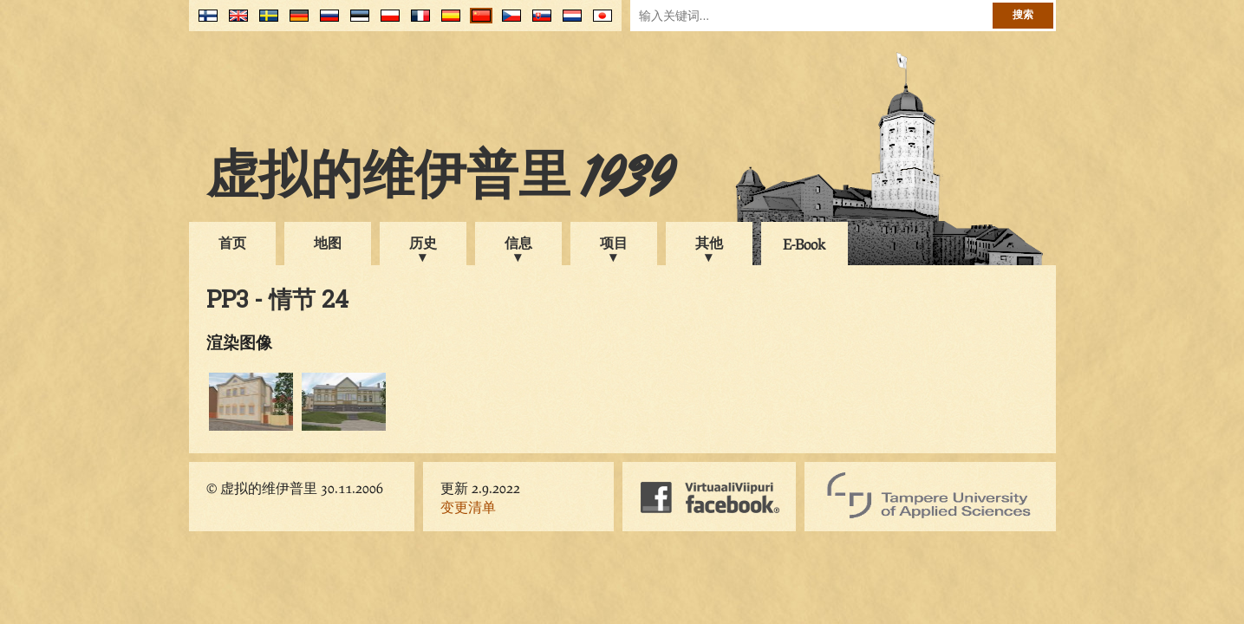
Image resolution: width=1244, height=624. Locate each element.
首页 (232, 242)
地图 (328, 242)
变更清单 (468, 506)
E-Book (804, 244)
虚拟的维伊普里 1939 (440, 179)
